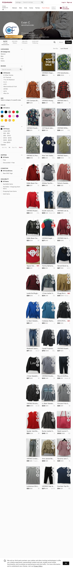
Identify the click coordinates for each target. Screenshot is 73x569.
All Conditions (6, 171)
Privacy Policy (38, 566)
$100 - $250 (6, 138)
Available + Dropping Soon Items (10, 187)
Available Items (7, 184)
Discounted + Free (8, 162)
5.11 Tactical (6, 77)
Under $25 (5, 131)
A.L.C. (4, 82)
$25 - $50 (5, 133)
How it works (54, 7)
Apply (21, 147)
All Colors (5, 108)
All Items (5, 157)
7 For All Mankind (7, 80)
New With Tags (7, 173)
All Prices (5, 129)
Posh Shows (46, 8)
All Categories (5, 52)
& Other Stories (7, 75)
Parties (37, 8)
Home (31, 8)
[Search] (32, 2)
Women (14, 8)
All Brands (5, 73)
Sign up (69, 2)
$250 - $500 (6, 140)
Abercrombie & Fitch (9, 86)
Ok (66, 563)
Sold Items (5, 194)
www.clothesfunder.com (31, 35)
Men (20, 8)
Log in (64, 2)
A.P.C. (4, 84)
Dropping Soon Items (9, 191)
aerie (4, 91)
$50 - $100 (6, 135)
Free (3, 160)
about (61, 42)
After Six (5, 93)
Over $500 (5, 142)
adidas (4, 89)
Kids (25, 8)
